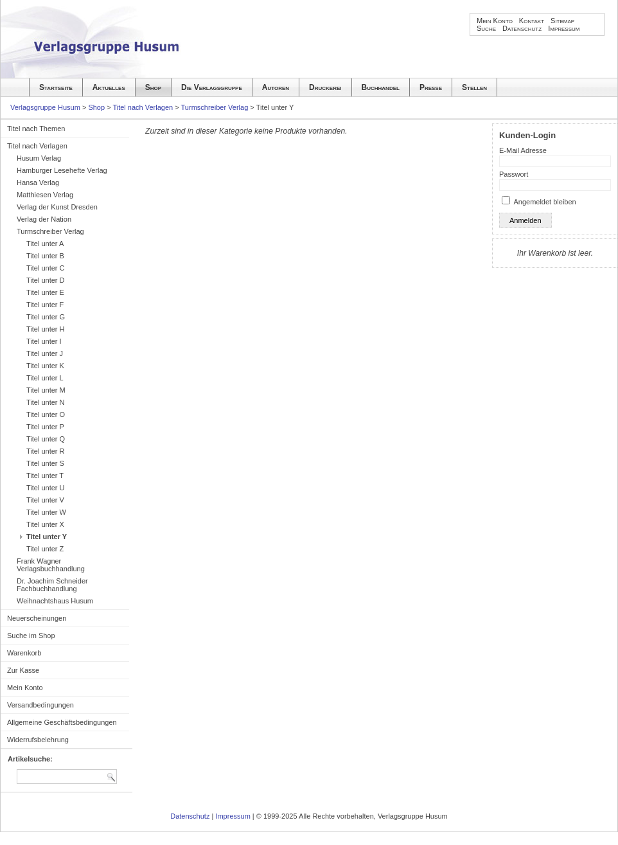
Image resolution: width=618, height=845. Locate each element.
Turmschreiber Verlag (215, 107)
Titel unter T (45, 475)
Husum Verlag (39, 158)
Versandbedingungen (40, 705)
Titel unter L (45, 378)
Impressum (563, 28)
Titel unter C (45, 268)
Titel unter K (45, 365)
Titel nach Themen (36, 128)
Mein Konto (495, 20)
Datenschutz (522, 28)
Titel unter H (45, 329)
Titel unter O (45, 414)
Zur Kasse (23, 670)
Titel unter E (45, 292)
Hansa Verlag (38, 182)
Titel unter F (45, 304)
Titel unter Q (45, 439)
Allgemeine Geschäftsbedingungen (62, 722)
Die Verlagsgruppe (211, 87)
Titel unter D (45, 280)
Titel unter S (45, 463)
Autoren (275, 87)
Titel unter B (45, 256)
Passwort (513, 174)
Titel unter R (45, 451)
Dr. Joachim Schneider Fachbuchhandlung (52, 584)
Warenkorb (24, 653)
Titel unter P (45, 427)
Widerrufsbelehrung (38, 739)
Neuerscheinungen (36, 618)
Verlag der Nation (44, 219)
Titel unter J (44, 353)
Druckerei (325, 87)
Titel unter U (45, 488)
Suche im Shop (31, 635)
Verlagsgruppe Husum (45, 107)
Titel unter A (45, 243)
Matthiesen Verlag (45, 195)
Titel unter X (45, 524)
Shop (153, 87)
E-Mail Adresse (523, 150)
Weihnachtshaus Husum (55, 601)
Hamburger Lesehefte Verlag (62, 170)
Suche (486, 28)
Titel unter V (45, 500)
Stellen (474, 87)
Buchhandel (381, 87)
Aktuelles (109, 87)
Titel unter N (45, 402)
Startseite (56, 87)
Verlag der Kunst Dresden (57, 207)
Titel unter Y (46, 536)
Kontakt (531, 20)
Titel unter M (46, 390)
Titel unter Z (45, 549)
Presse (430, 87)
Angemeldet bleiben (544, 202)
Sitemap (562, 20)
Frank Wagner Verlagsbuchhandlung (51, 565)
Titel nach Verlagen (142, 107)
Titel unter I (44, 341)
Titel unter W (46, 512)
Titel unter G (45, 317)
